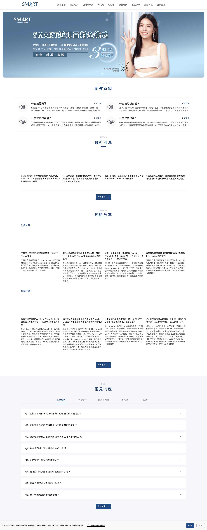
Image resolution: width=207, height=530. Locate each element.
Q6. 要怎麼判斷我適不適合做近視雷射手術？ (103, 471)
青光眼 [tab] (124, 399)
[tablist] (103, 399)
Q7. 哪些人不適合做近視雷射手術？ (103, 483)
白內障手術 (88, 4)
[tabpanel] (103, 454)
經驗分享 (136, 4)
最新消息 (148, 4)
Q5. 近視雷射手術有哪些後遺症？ (103, 459)
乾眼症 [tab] (146, 399)
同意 (190, 525)
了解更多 (97, 103)
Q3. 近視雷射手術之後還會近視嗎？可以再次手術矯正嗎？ (103, 436)
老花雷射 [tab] (82, 399)
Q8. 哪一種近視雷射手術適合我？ (103, 494)
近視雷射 (61, 4)
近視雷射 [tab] (61, 399)
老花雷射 (74, 4)
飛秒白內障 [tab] (103, 399)
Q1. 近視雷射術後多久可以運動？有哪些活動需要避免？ (103, 413)
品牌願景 (161, 4)
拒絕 (201, 525)
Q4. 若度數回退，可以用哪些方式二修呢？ (103, 448)
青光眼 (101, 4)
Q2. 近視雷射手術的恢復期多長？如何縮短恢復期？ (103, 425)
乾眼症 (111, 4)
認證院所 (123, 4)
